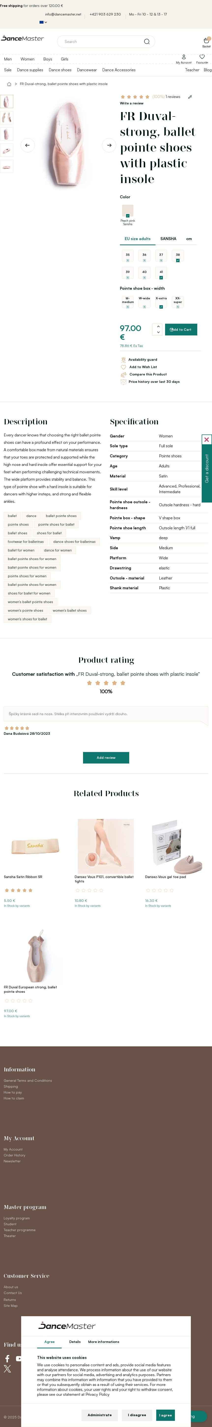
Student (10, 1224)
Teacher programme (20, 1230)
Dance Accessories (119, 69)
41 (161, 272)
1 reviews (166, 96)
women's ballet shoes (70, 610)
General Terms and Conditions (28, 1080)
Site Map (11, 1305)
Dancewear (87, 69)
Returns (10, 1299)
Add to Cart (180, 329)
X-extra (161, 298)
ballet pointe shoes (61, 516)
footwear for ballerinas (26, 541)
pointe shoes (18, 524)
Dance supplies (30, 69)
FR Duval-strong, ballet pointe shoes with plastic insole (64, 84)
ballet (12, 516)
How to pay (13, 1092)
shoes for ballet (49, 533)
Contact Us (13, 1293)
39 (128, 272)
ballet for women (21, 550)
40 (144, 272)
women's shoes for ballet (27, 619)
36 (144, 255)
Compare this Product (143, 374)
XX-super (178, 300)
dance (31, 516)
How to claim (14, 1098)
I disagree (137, 1415)
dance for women (58, 550)
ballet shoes (17, 533)
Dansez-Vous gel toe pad (165, 877)
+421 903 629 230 (105, 14)
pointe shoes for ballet (56, 524)
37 (161, 255)
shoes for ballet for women (29, 593)
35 (128, 255)
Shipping (11, 1086)
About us (11, 1287)
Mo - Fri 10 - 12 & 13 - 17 (148, 14)
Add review (106, 757)
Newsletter (12, 1161)
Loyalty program (17, 1218)
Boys (47, 59)
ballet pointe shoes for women (32, 559)
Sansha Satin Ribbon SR (23, 877)
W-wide (144, 298)
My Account (13, 1149)
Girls (64, 59)
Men (8, 59)
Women (27, 59)
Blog (208, 69)
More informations (103, 1342)
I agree (165, 1415)
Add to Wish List (138, 367)
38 (178, 255)
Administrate (100, 1415)
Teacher (192, 69)
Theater (10, 1236)
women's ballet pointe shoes (30, 602)
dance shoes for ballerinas (74, 541)
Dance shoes (60, 69)
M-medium (128, 300)
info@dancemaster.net (63, 14)
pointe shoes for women (27, 576)
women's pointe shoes (25, 610)
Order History (14, 1155)
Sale (8, 69)
